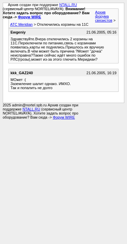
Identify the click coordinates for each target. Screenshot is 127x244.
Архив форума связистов (103, 16)
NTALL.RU (68, 5)
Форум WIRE (29, 17)
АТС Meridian (21, 24)
